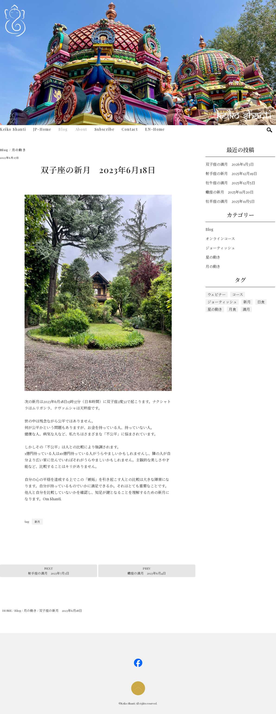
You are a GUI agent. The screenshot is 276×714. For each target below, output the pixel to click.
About (81, 129)
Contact (130, 129)
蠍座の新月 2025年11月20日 (230, 192)
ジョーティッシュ (220, 247)
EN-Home (155, 129)
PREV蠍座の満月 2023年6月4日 (146, 570)
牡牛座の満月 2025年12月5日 (230, 182)
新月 (37, 522)
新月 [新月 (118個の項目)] (247, 301)
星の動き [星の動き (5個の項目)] (214, 309)
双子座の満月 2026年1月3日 (230, 164)
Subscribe (104, 129)
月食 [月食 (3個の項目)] (232, 309)
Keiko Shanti (13, 129)
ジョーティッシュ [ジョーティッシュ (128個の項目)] (222, 301)
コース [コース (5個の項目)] (237, 294)
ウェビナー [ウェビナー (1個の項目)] (216, 294)
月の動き (19, 150)
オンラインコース (220, 238)
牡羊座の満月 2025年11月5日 (230, 201)
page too (138, 688)
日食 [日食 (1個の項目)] (261, 301)
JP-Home (42, 129)
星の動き (213, 257)
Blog (63, 129)
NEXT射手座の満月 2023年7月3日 (48, 570)
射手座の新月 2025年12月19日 (231, 173)
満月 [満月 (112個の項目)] (246, 309)
